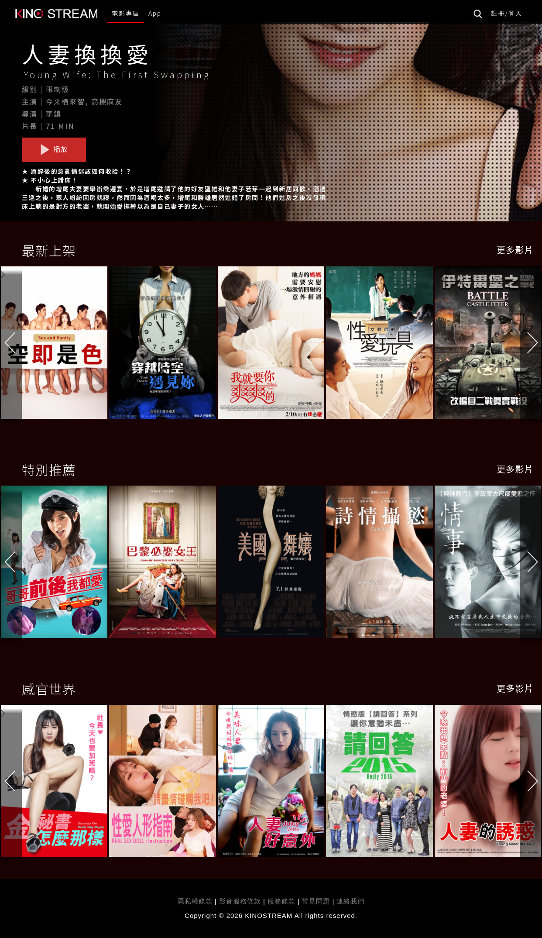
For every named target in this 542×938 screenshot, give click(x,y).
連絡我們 (350, 901)
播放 (54, 149)
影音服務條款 (240, 901)
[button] (531, 344)
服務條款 (283, 901)
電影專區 (126, 13)
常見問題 (316, 901)
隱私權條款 (195, 901)
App (154, 13)
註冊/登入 (506, 13)
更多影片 (515, 249)
